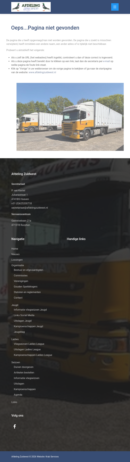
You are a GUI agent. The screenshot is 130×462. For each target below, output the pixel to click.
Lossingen (17, 259)
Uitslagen (19, 383)
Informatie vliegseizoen (26, 378)
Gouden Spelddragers (25, 286)
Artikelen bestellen (24, 372)
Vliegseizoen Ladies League (29, 343)
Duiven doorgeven (23, 367)
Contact (18, 297)
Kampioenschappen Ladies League (33, 355)
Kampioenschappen (25, 389)
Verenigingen (21, 281)
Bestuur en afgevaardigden (28, 270)
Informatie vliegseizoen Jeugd (30, 309)
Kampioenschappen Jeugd (28, 326)
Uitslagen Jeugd (23, 320)
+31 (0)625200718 (21, 203)
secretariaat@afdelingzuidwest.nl (29, 207)
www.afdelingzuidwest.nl (39, 72)
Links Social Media (24, 315)
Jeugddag (19, 331)
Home (14, 248)
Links (14, 402)
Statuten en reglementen (27, 292)
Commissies (21, 275)
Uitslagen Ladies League (27, 349)
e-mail (103, 61)
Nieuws (15, 254)
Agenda (18, 394)
